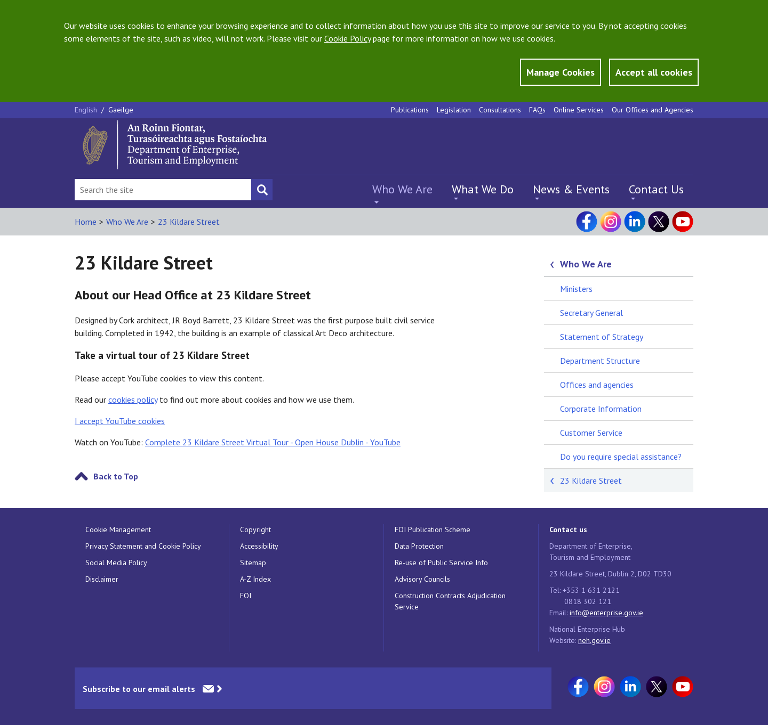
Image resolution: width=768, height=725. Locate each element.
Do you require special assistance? (621, 456)
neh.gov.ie (594, 640)
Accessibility (259, 546)
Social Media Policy (116, 562)
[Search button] (262, 189)
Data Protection (419, 546)
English (87, 110)
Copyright (255, 529)
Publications (410, 110)
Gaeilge (120, 110)
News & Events (571, 189)
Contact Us (656, 189)
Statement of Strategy (601, 336)
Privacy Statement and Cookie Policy (143, 546)
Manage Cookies (560, 72)
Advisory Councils (422, 579)
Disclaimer (101, 579)
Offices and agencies (597, 384)
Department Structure (600, 360)
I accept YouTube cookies (120, 421)
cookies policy (132, 399)
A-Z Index (255, 579)
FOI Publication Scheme (432, 529)
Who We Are (402, 189)
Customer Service (591, 432)
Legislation (454, 110)
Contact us (568, 529)
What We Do (483, 189)
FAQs (537, 110)
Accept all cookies (653, 72)
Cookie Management (118, 529)
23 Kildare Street (189, 221)
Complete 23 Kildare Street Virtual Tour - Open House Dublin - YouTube (273, 442)
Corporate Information (601, 408)
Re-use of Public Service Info (441, 562)
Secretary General (591, 312)
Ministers (576, 288)
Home (86, 221)
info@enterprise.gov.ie (606, 612)
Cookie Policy (347, 38)
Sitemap (253, 562)
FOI (245, 595)
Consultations (500, 110)
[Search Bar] (163, 189)
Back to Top (115, 476)
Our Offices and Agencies (652, 110)
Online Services (579, 110)
